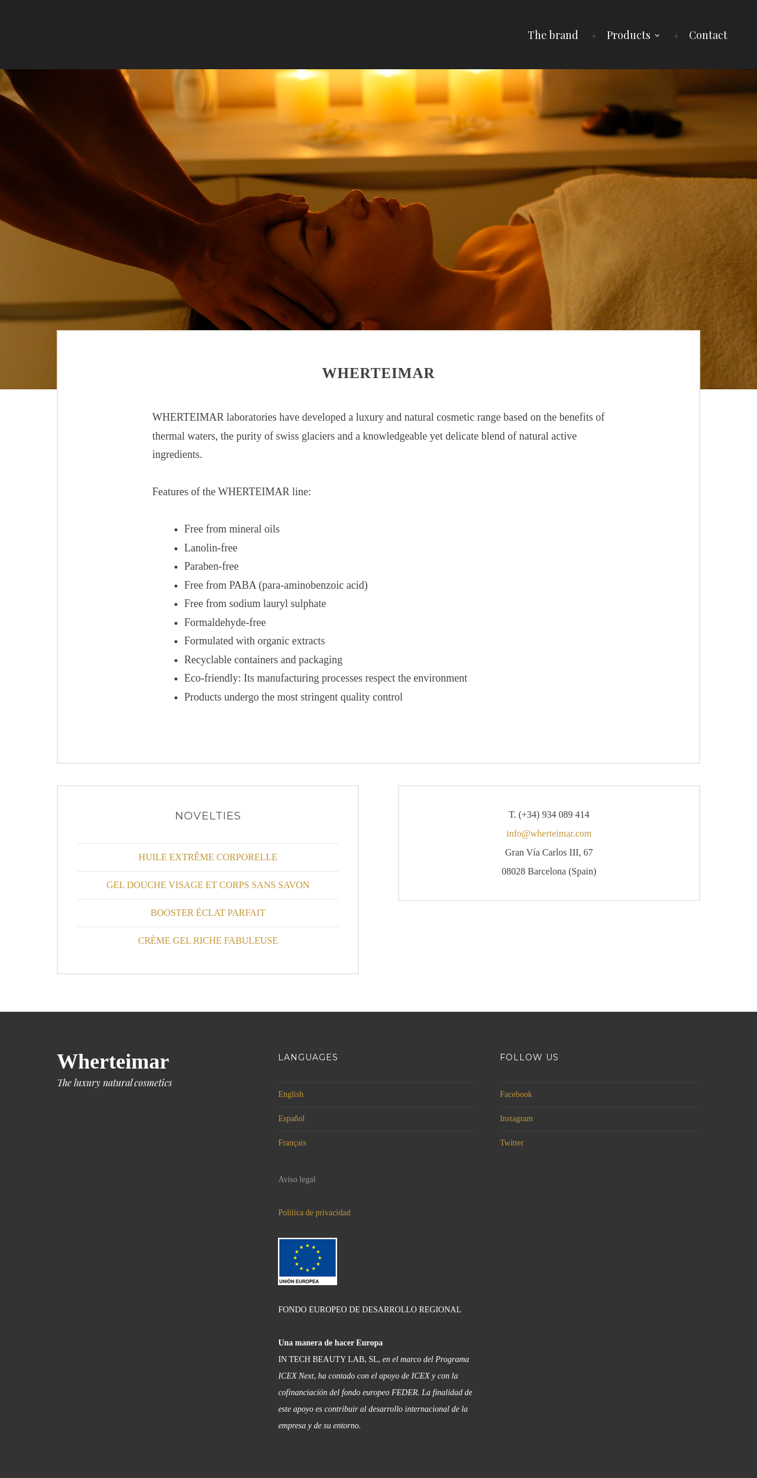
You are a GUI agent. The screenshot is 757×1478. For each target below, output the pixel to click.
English (290, 1094)
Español (291, 1118)
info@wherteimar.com (548, 833)
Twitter (511, 1142)
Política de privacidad (314, 1212)
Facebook (516, 1094)
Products (629, 35)
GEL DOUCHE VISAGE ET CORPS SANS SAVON (207, 885)
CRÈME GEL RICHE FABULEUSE (208, 940)
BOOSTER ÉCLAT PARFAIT (207, 913)
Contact (708, 35)
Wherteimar (113, 1061)
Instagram (516, 1118)
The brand (553, 35)
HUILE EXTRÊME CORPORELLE (207, 857)
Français (292, 1142)
